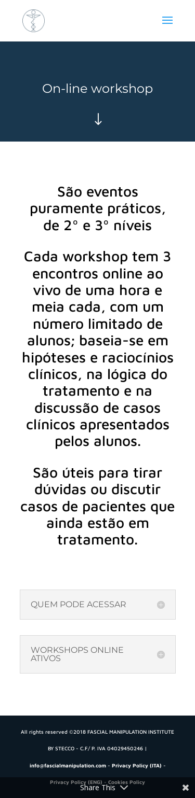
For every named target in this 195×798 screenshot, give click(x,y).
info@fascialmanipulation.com (68, 765)
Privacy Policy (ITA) (137, 765)
